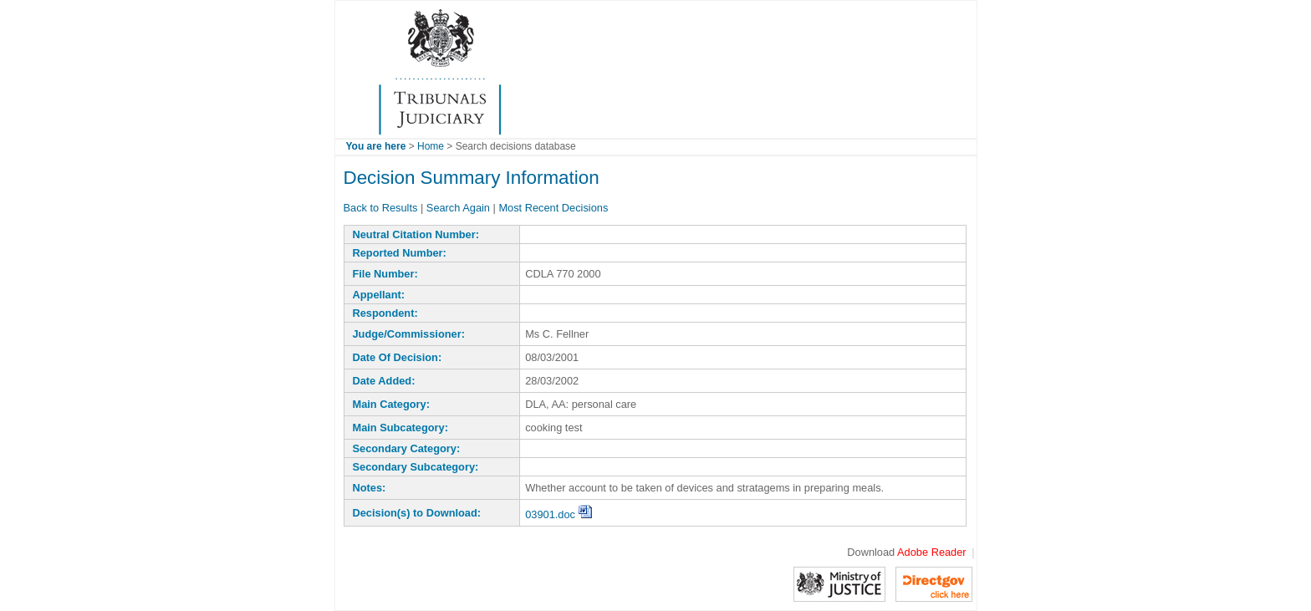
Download (906, 552)
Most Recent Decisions (553, 207)
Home (430, 146)
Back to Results (381, 207)
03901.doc (558, 514)
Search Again (458, 207)
